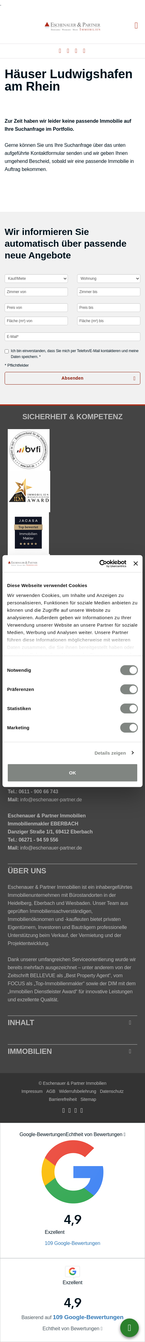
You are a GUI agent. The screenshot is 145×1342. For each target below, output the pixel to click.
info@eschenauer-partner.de (51, 799)
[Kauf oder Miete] (36, 278)
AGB (50, 1091)
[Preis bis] (108, 307)
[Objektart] (108, 278)
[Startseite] (72, 25)
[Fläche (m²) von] (36, 321)
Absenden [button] (73, 378)
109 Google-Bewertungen (72, 1243)
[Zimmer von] (36, 292)
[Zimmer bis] (108, 292)
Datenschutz (111, 1091)
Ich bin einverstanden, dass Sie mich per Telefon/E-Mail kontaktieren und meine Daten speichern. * (71, 354)
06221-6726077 (129, 1328)
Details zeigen (110, 752)
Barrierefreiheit (63, 1099)
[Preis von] (36, 307)
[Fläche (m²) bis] (108, 321)
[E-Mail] (72, 336)
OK (72, 772)
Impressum (31, 1091)
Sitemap (88, 1099)
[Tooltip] (124, 1135)
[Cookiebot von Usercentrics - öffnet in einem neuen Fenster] (99, 564)
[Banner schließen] (136, 563)
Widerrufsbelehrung (77, 1091)
